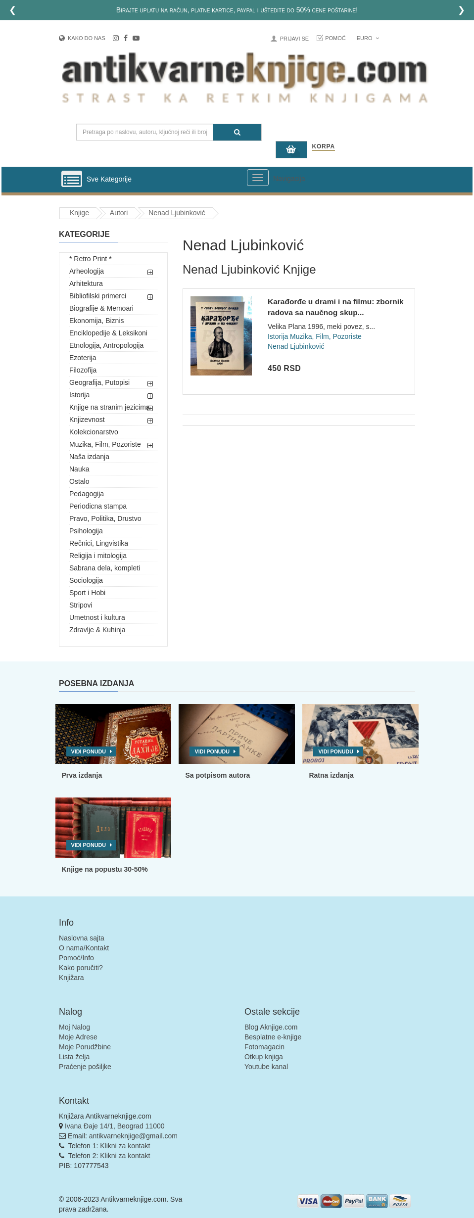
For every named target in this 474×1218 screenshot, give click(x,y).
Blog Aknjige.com (270, 1027)
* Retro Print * (90, 259)
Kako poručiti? (81, 968)
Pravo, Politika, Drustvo (105, 518)
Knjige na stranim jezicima (109, 407)
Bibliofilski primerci (97, 296)
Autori (119, 213)
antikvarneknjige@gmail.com (133, 1136)
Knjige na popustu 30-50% (105, 869)
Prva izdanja (82, 775)
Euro (368, 38)
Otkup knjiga (263, 1057)
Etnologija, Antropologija (106, 345)
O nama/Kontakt (84, 948)
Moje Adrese (78, 1037)
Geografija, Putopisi (99, 382)
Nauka (79, 469)
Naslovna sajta (81, 938)
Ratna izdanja (331, 775)
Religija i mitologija (98, 556)
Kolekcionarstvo (93, 432)
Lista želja (74, 1057)
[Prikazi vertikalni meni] (71, 179)
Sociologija (86, 580)
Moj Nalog (74, 1027)
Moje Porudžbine (85, 1047)
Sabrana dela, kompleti (104, 568)
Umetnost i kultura (97, 617)
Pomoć (335, 38)
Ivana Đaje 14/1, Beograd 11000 (115, 1126)
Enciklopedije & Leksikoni (108, 333)
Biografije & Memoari (101, 308)
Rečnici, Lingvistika (98, 543)
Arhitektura (86, 283)
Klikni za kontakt (125, 1146)
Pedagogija (86, 494)
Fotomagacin (264, 1047)
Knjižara (71, 978)
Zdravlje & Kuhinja (97, 630)
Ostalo (79, 481)
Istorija (79, 395)
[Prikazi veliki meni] (258, 177)
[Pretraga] (237, 132)
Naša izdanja (89, 457)
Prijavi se (294, 39)
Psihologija (86, 531)
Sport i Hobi (87, 593)
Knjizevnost (87, 419)
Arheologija (86, 271)
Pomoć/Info (76, 958)
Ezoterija (82, 358)
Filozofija (82, 370)
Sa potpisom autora (217, 775)
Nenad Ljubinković (176, 213)
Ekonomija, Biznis (96, 321)
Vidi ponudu (88, 751)
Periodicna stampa (98, 506)
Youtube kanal (266, 1067)
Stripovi (81, 605)
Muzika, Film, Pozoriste (105, 444)
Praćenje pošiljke (85, 1067)
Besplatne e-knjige (272, 1037)
